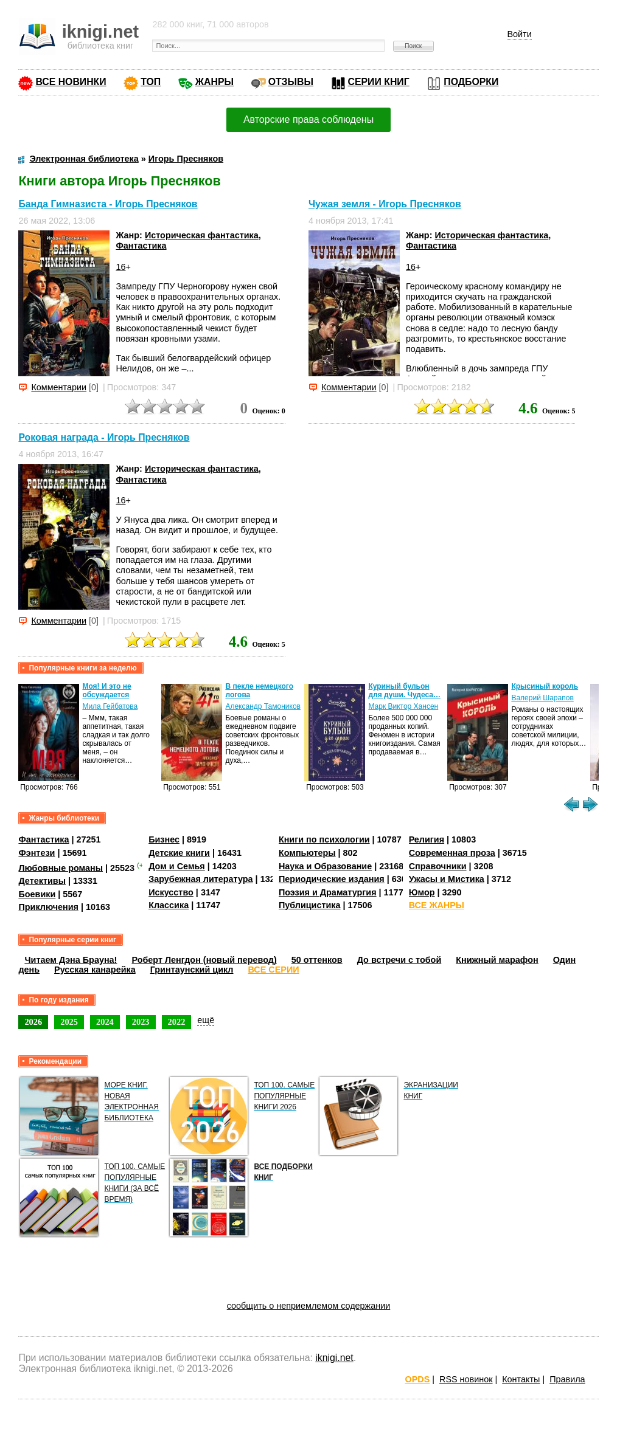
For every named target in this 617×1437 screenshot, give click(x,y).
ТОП (151, 82)
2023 (141, 1022)
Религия (426, 839)
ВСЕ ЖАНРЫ (436, 905)
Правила (567, 1379)
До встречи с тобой (399, 960)
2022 (177, 1022)
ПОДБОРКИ (471, 82)
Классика (168, 905)
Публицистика (310, 905)
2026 (33, 1022)
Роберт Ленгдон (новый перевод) (203, 960)
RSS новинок (465, 1379)
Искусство (170, 892)
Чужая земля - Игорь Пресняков (384, 204)
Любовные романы (60, 867)
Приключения (48, 907)
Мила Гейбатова (110, 706)
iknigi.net (334, 1358)
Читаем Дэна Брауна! (70, 960)
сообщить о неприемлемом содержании (309, 1306)
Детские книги (179, 853)
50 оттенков (317, 960)
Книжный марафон (497, 960)
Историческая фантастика (202, 235)
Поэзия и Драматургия (328, 892)
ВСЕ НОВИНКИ (70, 82)
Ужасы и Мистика (446, 879)
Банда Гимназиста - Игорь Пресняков (107, 204)
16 (120, 267)
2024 (105, 1022)
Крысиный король (544, 686)
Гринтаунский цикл (192, 969)
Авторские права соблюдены (308, 119)
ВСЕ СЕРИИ (273, 969)
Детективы (42, 881)
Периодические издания (332, 879)
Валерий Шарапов (542, 698)
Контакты (521, 1379)
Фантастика (141, 245)
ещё (205, 1020)
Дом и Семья (176, 866)
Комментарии (58, 387)
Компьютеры (307, 853)
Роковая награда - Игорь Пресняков (103, 437)
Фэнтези (36, 853)
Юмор (422, 892)
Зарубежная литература (200, 879)
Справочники (438, 866)
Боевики (36, 894)
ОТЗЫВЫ (290, 82)
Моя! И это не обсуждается (106, 690)
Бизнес (164, 839)
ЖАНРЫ (214, 82)
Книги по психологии (324, 839)
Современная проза (452, 853)
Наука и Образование (325, 866)
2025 (69, 1022)
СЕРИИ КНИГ (379, 82)
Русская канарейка (95, 969)
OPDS (417, 1379)
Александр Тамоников (263, 706)
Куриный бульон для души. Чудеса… (404, 690)
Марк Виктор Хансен (403, 706)
